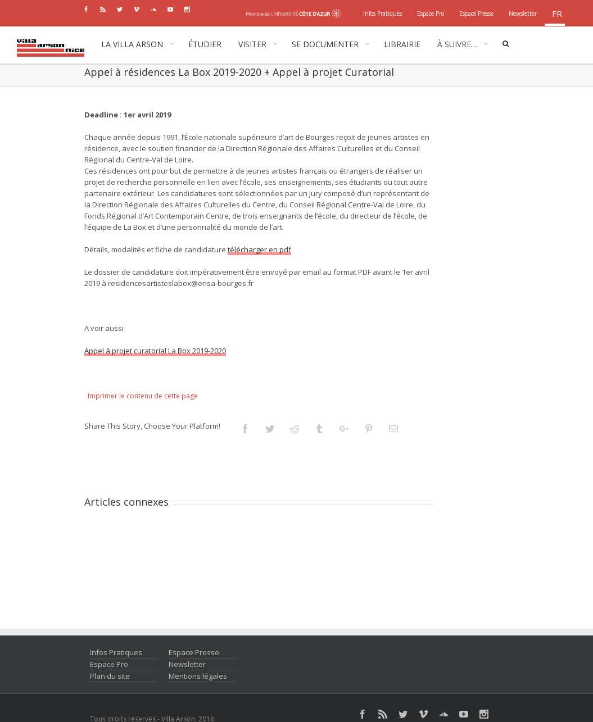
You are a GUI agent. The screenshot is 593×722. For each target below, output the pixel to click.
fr (557, 13)
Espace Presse (194, 652)
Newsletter (187, 664)
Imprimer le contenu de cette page (143, 396)
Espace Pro (109, 664)
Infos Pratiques (116, 652)
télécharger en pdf (259, 249)
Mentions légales (198, 676)
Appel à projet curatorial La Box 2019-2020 (155, 351)
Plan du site (110, 676)
